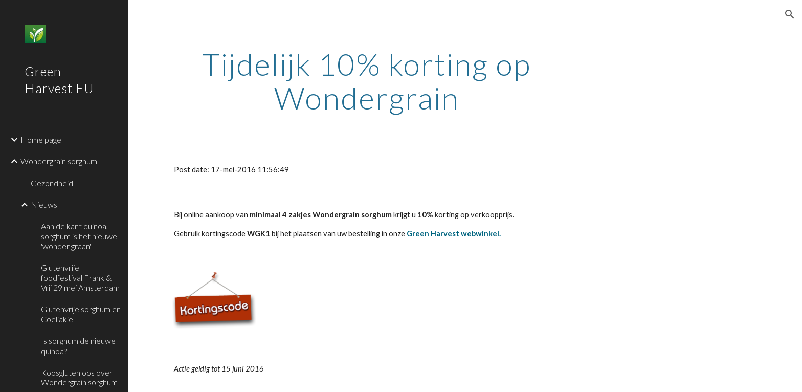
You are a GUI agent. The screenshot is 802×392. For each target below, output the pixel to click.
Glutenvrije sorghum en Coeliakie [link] (81, 313)
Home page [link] (40, 139)
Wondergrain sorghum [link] (58, 161)
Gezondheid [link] (52, 183)
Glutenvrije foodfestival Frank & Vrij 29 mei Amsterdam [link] (80, 277)
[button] (789, 14)
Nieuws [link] (44, 204)
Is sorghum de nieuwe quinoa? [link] (78, 345)
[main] (367, 81)
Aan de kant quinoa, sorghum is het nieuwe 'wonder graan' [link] (79, 236)
